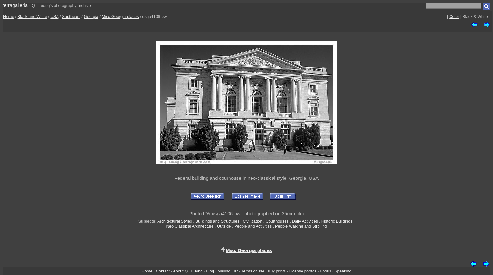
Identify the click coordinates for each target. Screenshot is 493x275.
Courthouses (277, 221)
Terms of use (252, 271)
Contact (162, 271)
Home (8, 16)
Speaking (343, 271)
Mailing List (228, 271)
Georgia (91, 16)
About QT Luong (187, 271)
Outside (224, 226)
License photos (303, 271)
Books (325, 271)
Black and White (32, 16)
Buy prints (277, 271)
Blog (210, 271)
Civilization (252, 221)
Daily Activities (305, 221)
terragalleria (15, 5)
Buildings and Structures (218, 221)
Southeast (71, 16)
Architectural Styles (174, 221)
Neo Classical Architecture (189, 226)
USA (54, 16)
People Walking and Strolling (301, 226)
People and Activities (253, 226)
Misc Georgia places (120, 16)
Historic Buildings (336, 221)
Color (454, 16)
